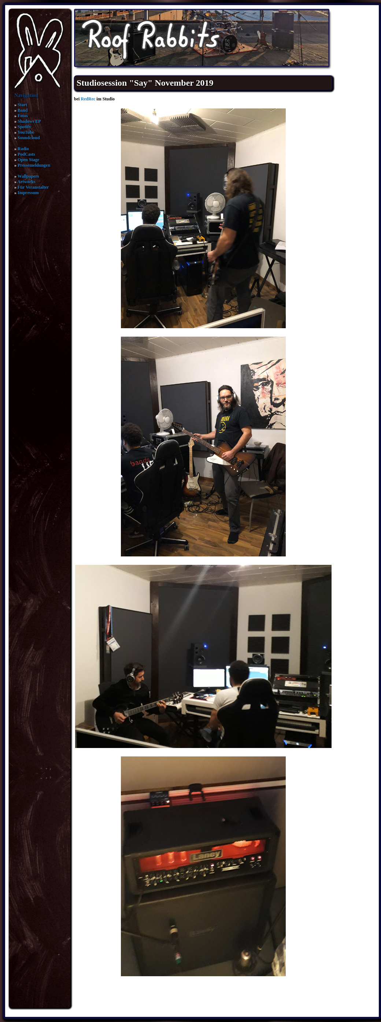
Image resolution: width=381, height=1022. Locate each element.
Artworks (26, 181)
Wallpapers (28, 176)
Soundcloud (29, 137)
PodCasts (26, 154)
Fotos (23, 115)
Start (22, 104)
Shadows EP (29, 121)
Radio (23, 148)
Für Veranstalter (33, 187)
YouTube (26, 132)
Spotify (24, 126)
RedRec (88, 98)
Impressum (28, 192)
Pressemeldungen (34, 165)
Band (22, 110)
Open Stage (28, 159)
